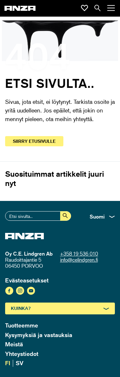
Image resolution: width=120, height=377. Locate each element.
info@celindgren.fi (79, 260)
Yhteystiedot (21, 353)
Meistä (14, 344)
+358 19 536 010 (79, 253)
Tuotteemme (21, 325)
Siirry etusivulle (34, 141)
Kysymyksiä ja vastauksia (38, 334)
